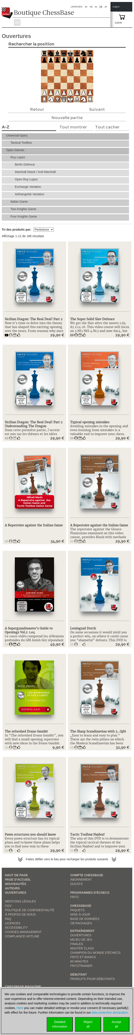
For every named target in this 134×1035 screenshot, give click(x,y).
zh (106, 6)
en (86, 6)
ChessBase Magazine (23, 986)
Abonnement (81, 879)
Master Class (82, 948)
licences (12, 923)
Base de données (85, 919)
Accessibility (16, 927)
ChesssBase (80, 905)
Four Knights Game (23, 216)
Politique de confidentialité (29, 910)
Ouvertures (15, 892)
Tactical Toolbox (21, 142)
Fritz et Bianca (83, 957)
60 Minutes (79, 961)
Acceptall (116, 1024)
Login (116, 6)
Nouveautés (15, 884)
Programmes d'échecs (89, 892)
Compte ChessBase (86, 875)
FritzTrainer (81, 966)
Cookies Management (23, 932)
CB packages (81, 923)
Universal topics (17, 135)
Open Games (15, 150)
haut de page (16, 875)
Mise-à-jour (80, 914)
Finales (76, 944)
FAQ (8, 919)
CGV (8, 905)
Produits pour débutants (92, 979)
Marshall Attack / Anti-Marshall (35, 172)
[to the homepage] (7, 9)
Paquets (77, 910)
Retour (37, 109)
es (96, 6)
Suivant (97, 109)
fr (100, 6)
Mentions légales (20, 901)
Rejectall (88, 1024)
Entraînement (82, 931)
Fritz (74, 897)
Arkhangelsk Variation (29, 194)
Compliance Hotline (22, 936)
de (91, 6)
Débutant (78, 974)
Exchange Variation (28, 186)
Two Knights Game (23, 209)
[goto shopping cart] (122, 16)
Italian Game (19, 201)
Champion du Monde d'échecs (95, 952)
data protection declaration (110, 1012)
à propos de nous (20, 914)
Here (20, 1008)
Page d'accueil (18, 879)
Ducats (76, 884)
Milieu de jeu (81, 939)
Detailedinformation (59, 1024)
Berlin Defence (25, 164)
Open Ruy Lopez (26, 179)
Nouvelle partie (67, 117)
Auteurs (12, 888)
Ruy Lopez (17, 157)
